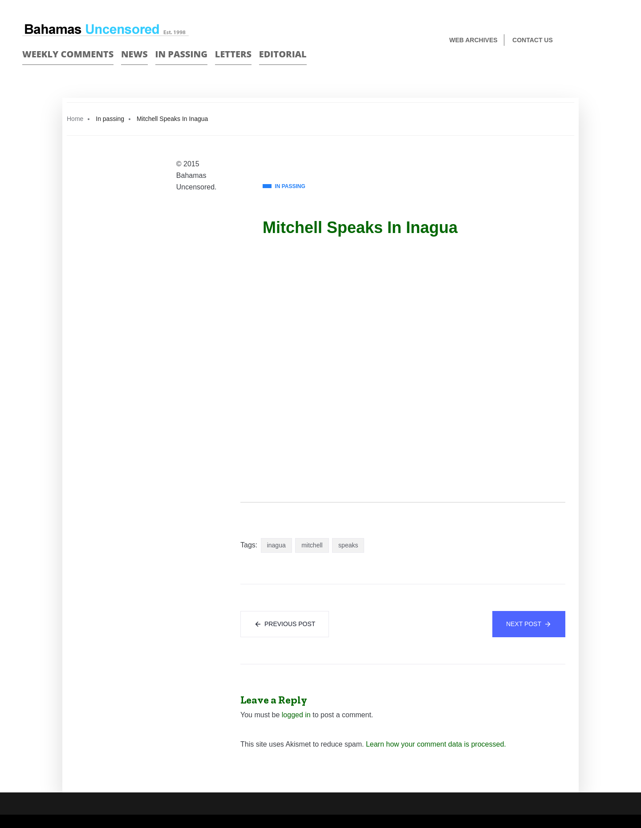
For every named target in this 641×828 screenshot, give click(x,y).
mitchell (311, 545)
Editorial (283, 54)
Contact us (532, 40)
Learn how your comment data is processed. (436, 744)
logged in (296, 715)
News (134, 54)
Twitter (615, 40)
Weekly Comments (68, 54)
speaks (348, 545)
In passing (181, 54)
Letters (233, 54)
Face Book (599, 40)
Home (75, 118)
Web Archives (473, 40)
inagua (276, 545)
